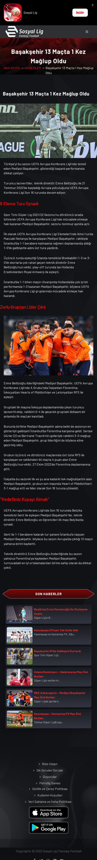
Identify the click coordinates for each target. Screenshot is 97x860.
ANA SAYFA (11, 68)
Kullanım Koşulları (49, 795)
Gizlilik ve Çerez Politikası (49, 789)
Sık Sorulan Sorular (50, 770)
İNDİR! (80, 12)
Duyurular (50, 777)
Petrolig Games (49, 783)
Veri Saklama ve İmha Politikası (49, 802)
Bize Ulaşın (50, 764)
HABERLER (33, 68)
